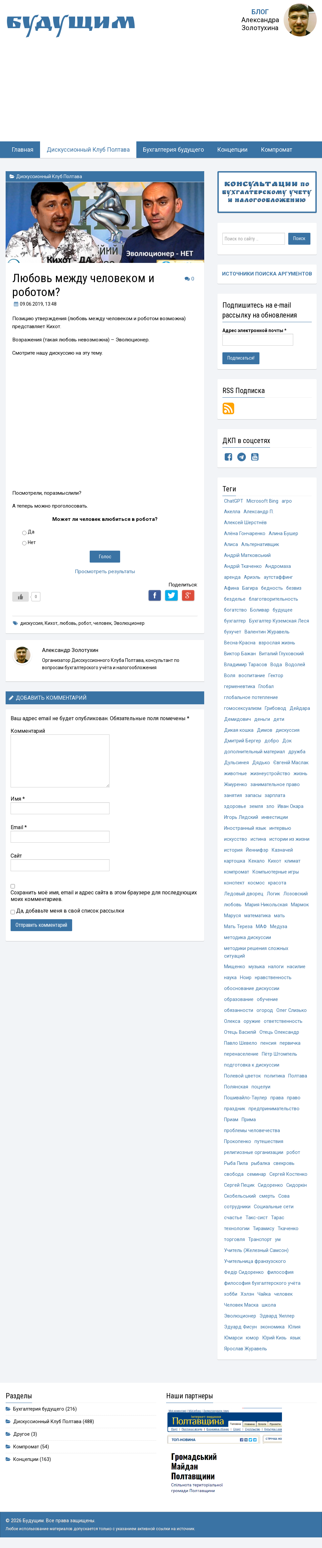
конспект (234, 884)
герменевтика (239, 687)
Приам (231, 1121)
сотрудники (237, 1209)
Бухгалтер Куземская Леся (279, 621)
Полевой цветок (242, 1077)
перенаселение (241, 1056)
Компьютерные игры (276, 873)
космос (256, 884)
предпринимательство (274, 1110)
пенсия (268, 1045)
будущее (283, 610)
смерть (267, 1198)
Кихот (51, 623)
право (293, 1099)
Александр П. (259, 512)
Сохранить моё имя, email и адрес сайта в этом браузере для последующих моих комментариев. (104, 895)
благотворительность (274, 599)
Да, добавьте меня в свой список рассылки (67, 911)
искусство (235, 840)
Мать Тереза (238, 927)
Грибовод (276, 709)
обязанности (238, 1012)
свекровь (284, 1165)
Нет (32, 542)
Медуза (278, 927)
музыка (257, 968)
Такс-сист (257, 1220)
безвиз (294, 588)
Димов (264, 731)
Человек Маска (241, 1307)
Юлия (294, 1329)
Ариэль (252, 577)
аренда (232, 577)
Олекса (232, 1023)
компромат (236, 873)
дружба (297, 753)
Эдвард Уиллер (277, 1318)
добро (271, 742)
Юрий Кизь (274, 1340)
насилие (296, 968)
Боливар (260, 610)
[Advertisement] (161, 91)
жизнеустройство (270, 774)
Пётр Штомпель (279, 1056)
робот (84, 623)
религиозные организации (253, 1154)
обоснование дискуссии (252, 990)
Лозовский (295, 895)
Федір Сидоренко (244, 1274)
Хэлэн (248, 1296)
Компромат (276, 149)
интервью (280, 829)
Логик (273, 895)
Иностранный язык (245, 829)
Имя (18, 799)
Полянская (236, 1088)
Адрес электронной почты (254, 330)
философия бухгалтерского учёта (262, 1285)
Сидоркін (296, 1187)
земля (256, 807)
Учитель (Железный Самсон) (256, 1253)
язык (295, 1340)
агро (287, 501)
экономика (272, 1329)
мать (279, 917)
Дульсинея (236, 764)
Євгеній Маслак (290, 764)
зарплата (275, 796)
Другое (21, 1436)
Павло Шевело (240, 1045)
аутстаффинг (278, 577)
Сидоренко (270, 1187)
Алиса (231, 545)
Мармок (300, 906)
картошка (234, 862)
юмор (252, 1340)
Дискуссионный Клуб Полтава (88, 149)
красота (277, 884)
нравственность (273, 979)
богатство (235, 610)
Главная (22, 149)
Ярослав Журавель (245, 1351)
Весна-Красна (239, 643)
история (233, 851)
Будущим (72, 25)
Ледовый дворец (243, 895)
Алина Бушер (283, 534)
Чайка (264, 1296)
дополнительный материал (254, 753)
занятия (233, 796)
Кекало (257, 862)
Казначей (282, 851)
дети (302, 720)
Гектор (275, 676)
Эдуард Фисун (240, 1329)
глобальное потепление (251, 698)
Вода (276, 665)
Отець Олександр (279, 1034)
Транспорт (260, 1242)
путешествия (268, 1143)
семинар (256, 1176)
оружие (252, 1023)
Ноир (246, 979)
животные (235, 774)
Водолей (295, 665)
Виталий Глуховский (281, 654)
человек (102, 623)
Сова (284, 1198)
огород (265, 1012)
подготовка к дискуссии (251, 1067)
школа (269, 1307)
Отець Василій (240, 1034)
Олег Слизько (292, 1012)
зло (270, 807)
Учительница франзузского (255, 1264)
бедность (272, 588)
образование (239, 1001)
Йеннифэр (257, 851)
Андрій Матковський (247, 556)
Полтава (297, 1077)
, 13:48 (34, 304)
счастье (233, 1220)
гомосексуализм (242, 709)
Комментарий (28, 731)
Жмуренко (235, 785)
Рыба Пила (236, 1165)
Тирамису (263, 1231)
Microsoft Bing (262, 501)
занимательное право (275, 785)
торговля (234, 1242)
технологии (237, 1231)
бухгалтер (235, 621)
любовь (68, 623)
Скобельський (240, 1198)
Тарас (277, 1220)
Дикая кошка (238, 731)
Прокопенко (237, 1143)
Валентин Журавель (267, 632)
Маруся (232, 917)
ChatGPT (233, 501)
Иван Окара (290, 807)
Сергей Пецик (239, 1187)
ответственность (283, 1023)
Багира (250, 588)
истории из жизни (289, 840)
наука (230, 979)
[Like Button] (20, 597)
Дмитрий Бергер (242, 742)
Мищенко (234, 968)
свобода (234, 1176)
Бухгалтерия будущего (173, 149)
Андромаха (278, 567)
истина (258, 840)
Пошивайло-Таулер (245, 1099)
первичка (290, 1045)
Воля (229, 676)
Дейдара (234, 720)
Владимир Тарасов (245, 665)
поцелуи (261, 1088)
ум (278, 1242)
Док (287, 742)
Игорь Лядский (241, 818)
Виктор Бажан (240, 654)
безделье (235, 599)
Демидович (261, 720)
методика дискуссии (247, 939)
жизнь (300, 774)
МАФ (261, 927)
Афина (231, 588)
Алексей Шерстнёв (245, 523)
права (277, 1099)
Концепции (232, 149)
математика (257, 917)
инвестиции (274, 818)
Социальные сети (274, 1209)
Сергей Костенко (289, 1176)
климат (292, 862)
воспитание (252, 676)
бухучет (233, 632)
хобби (231, 1296)
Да (31, 531)
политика (274, 1077)
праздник (234, 1110)
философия (280, 1274)
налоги (276, 968)
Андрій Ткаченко (243, 567)
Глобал (266, 687)
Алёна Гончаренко (244, 534)
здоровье (235, 807)
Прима (249, 1121)
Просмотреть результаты (104, 571)
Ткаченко (288, 1231)
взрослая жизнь (277, 643)
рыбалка (261, 1165)
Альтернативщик (260, 545)
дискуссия (31, 623)
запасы (253, 796)
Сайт (16, 856)
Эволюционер (129, 623)
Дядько (261, 764)
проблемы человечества (252, 1132)
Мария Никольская (266, 906)
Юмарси (233, 1340)
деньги (286, 720)
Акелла (232, 512)
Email (19, 827)
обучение (268, 1001)
